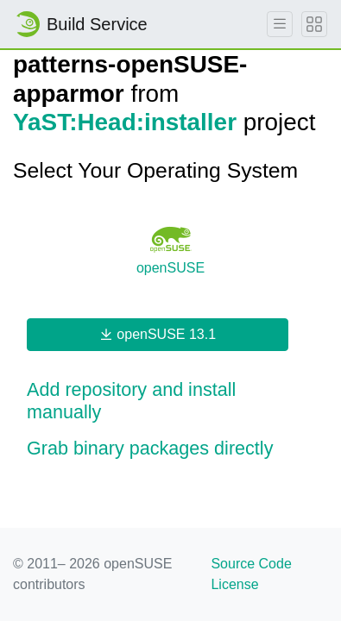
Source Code (251, 563)
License (234, 584)
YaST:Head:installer (125, 122)
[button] (170, 401)
